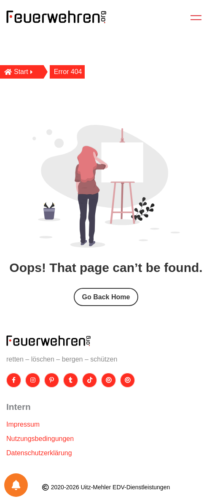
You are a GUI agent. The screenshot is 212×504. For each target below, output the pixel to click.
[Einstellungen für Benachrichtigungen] (16, 485)
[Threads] (108, 380)
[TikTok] (89, 380)
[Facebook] (13, 380)
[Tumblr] (70, 380)
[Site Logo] (48, 340)
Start (18, 72)
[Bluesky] (127, 380)
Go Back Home (106, 297)
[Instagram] (32, 380)
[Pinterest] (51, 380)
